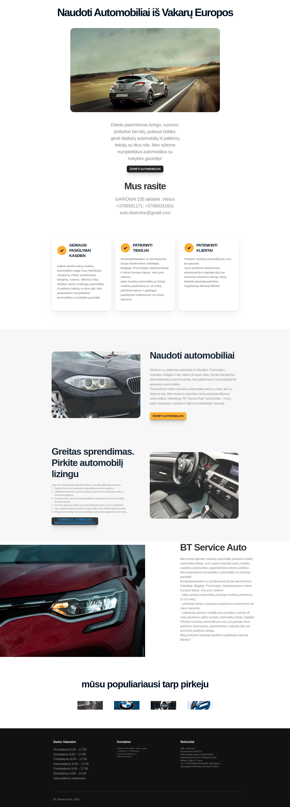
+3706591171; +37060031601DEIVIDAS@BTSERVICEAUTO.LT (74, 525)
